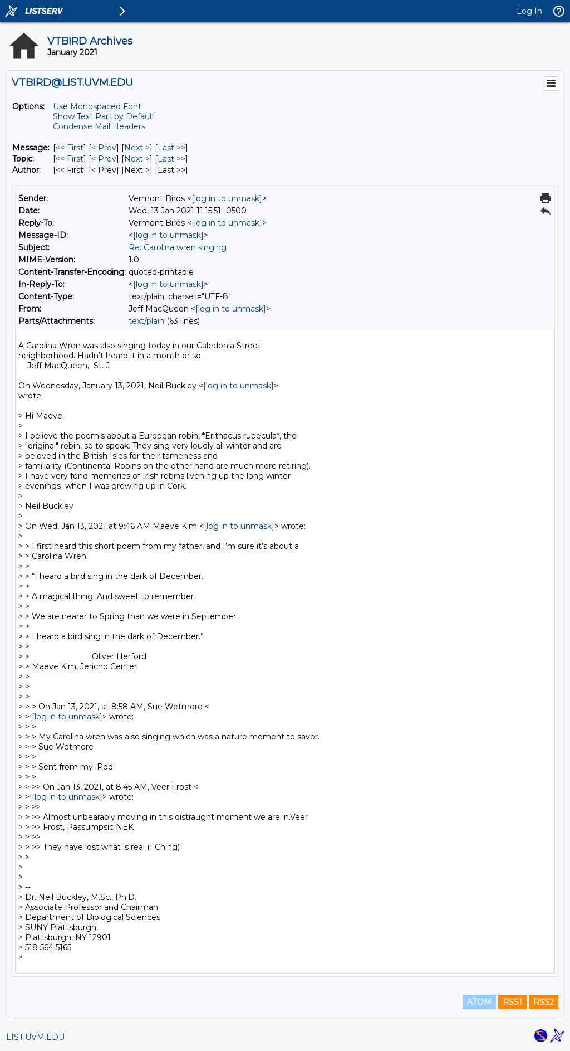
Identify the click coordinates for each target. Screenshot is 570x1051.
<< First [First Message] (69, 148)
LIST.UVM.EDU (35, 1037)
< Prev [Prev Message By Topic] (103, 159)
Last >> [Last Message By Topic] (171, 159)
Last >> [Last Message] (171, 148)
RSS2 (543, 1002)
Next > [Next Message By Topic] (137, 159)
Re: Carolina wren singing (178, 247)
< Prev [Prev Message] (103, 148)
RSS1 (512, 1002)
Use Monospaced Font (97, 106)
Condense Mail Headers (99, 126)
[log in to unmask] (226, 198)
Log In (529, 11)
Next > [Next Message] (137, 148)
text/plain (146, 321)
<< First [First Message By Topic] (69, 159)
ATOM (479, 1002)
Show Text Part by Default (104, 116)
